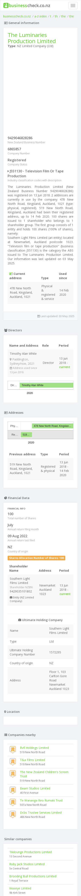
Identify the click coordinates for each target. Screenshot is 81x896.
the (63, 16)
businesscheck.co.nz (17, 16)
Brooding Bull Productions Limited (32, 876)
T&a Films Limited (32, 760)
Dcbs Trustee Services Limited (40, 812)
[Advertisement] (40, 93)
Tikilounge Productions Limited (30, 852)
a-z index (40, 16)
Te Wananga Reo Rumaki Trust (41, 800)
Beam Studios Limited (35, 788)
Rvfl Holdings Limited (34, 748)
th (56, 16)
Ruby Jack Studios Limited (27, 864)
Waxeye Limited (20, 888)
